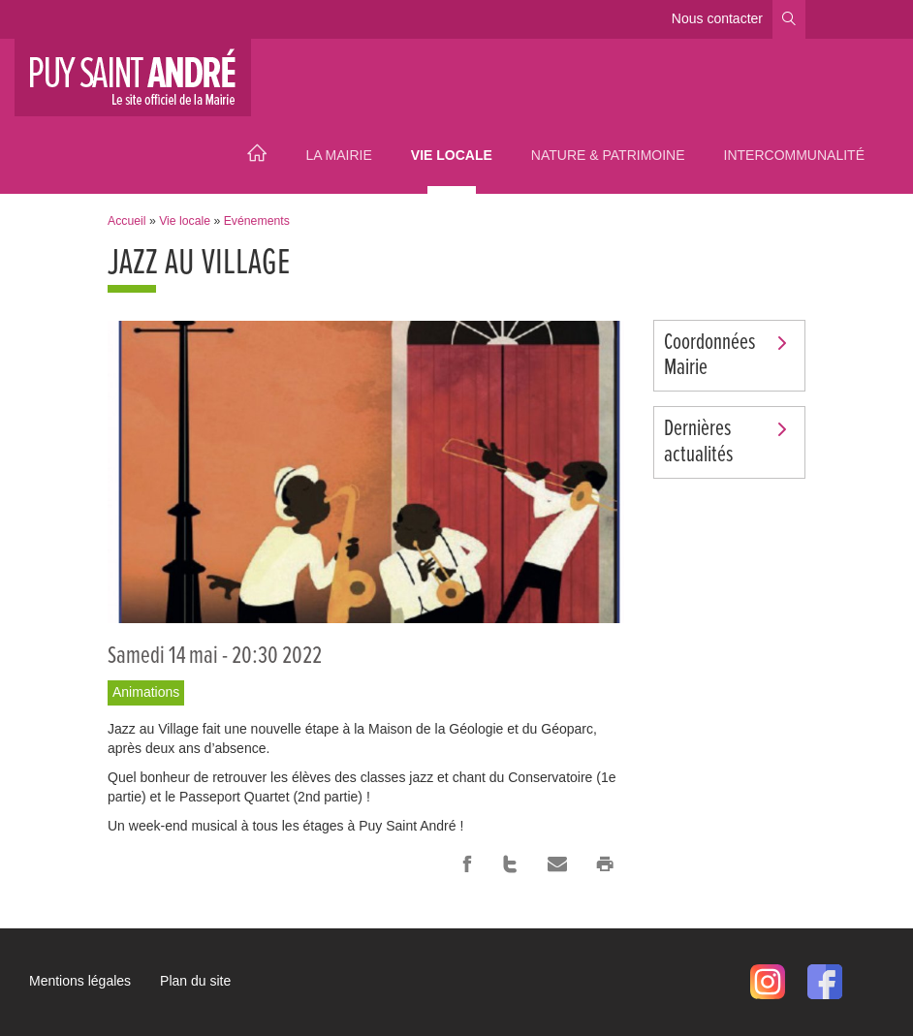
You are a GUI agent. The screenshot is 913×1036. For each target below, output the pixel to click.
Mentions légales (80, 981)
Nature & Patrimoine (608, 155)
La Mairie (338, 155)
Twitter (509, 865)
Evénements (257, 221)
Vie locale (451, 155)
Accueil (257, 155)
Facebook (467, 865)
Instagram (767, 981)
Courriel (557, 865)
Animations (145, 692)
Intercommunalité (794, 155)
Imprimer (604, 865)
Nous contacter (717, 18)
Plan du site (195, 981)
